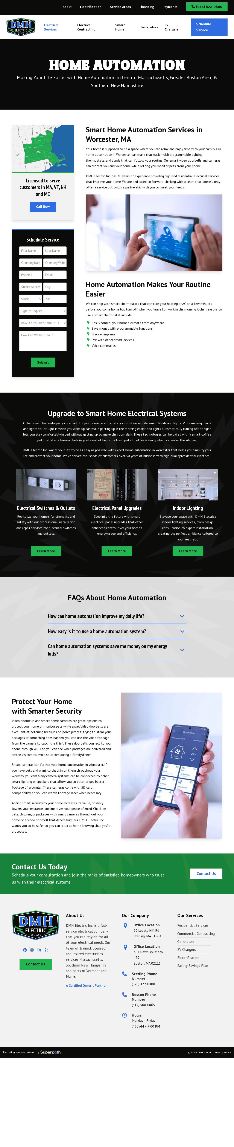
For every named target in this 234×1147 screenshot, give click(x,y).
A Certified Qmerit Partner (86, 985)
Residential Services (192, 925)
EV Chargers (186, 949)
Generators (185, 941)
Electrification (188, 957)
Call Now (43, 207)
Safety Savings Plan (192, 965)
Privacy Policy (223, 1052)
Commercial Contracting (196, 933)
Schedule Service (203, 27)
